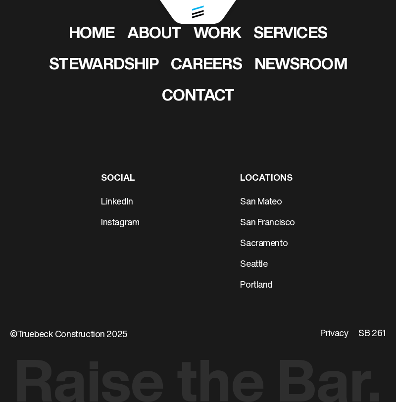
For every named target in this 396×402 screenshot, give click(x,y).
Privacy (334, 334)
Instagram (120, 223)
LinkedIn (117, 202)
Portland (256, 285)
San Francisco (267, 223)
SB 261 (372, 334)
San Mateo (261, 202)
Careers (206, 65)
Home (92, 34)
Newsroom (300, 65)
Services (290, 34)
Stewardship (103, 65)
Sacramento (264, 244)
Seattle (253, 264)
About (154, 34)
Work (217, 34)
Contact (198, 96)
